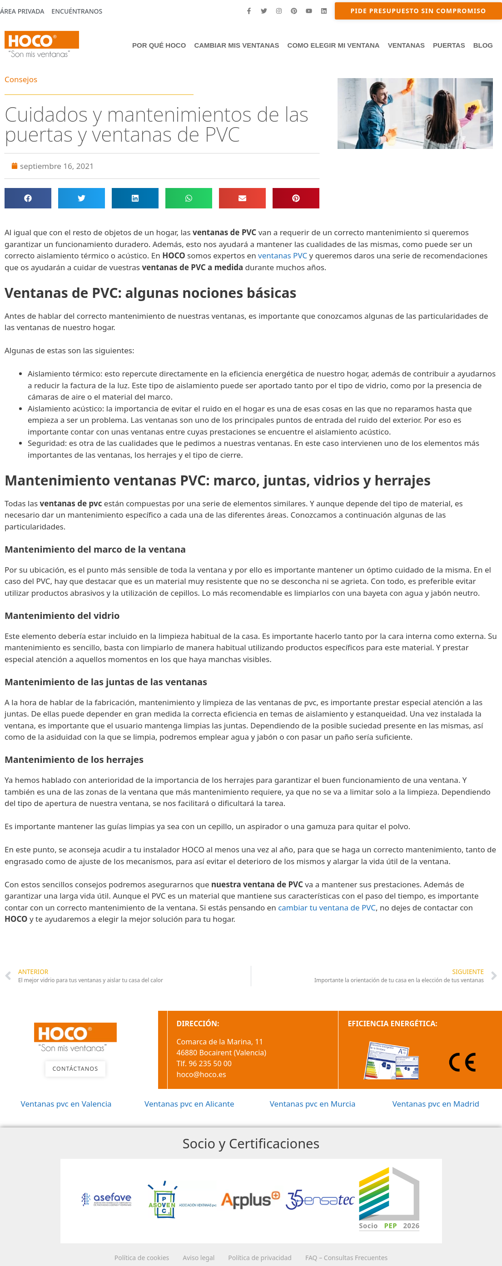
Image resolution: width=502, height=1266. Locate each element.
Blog (483, 45)
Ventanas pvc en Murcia (313, 1103)
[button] (28, 198)
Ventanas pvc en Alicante (189, 1103)
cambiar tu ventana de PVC (327, 907)
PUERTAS (449, 45)
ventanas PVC (282, 255)
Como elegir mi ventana (334, 45)
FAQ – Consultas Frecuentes (360, 1256)
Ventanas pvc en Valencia (66, 1103)
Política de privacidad (264, 1256)
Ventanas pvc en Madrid (436, 1103)
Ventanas (406, 45)
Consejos (21, 79)
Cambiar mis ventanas (236, 45)
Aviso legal (194, 1256)
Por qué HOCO (159, 45)
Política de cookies (128, 1256)
